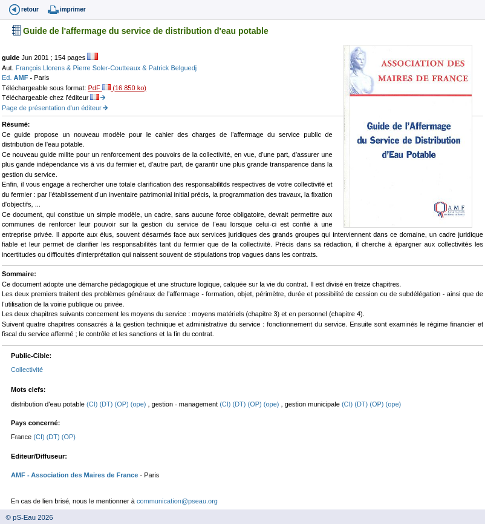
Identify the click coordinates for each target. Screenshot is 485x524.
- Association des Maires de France (81, 475)
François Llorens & (44, 67)
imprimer (73, 9)
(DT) (106, 404)
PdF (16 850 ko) (117, 87)
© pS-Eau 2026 (26, 517)
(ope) (139, 404)
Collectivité (27, 369)
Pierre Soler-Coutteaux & (110, 67)
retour (30, 9)
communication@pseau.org (177, 501)
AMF (22, 77)
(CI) (92, 404)
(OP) (122, 404)
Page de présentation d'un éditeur (52, 107)
